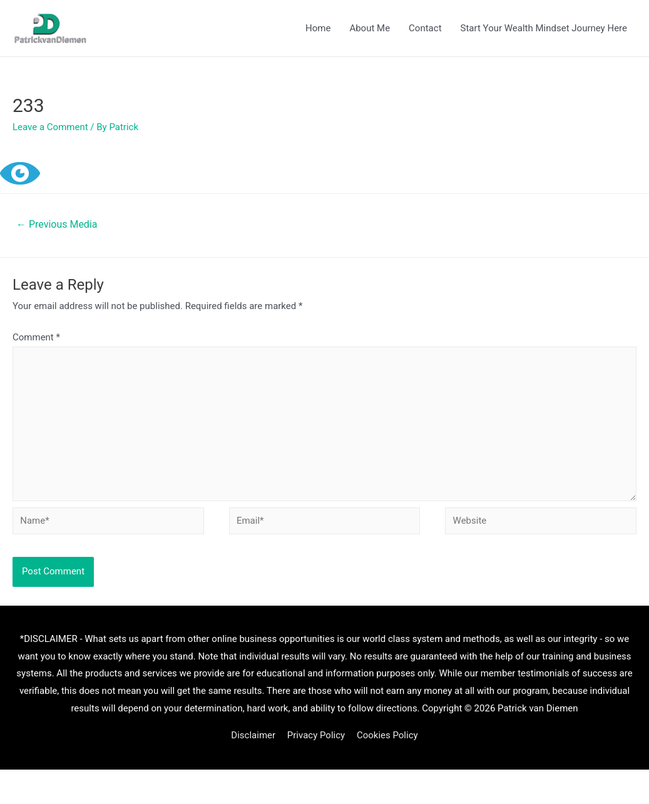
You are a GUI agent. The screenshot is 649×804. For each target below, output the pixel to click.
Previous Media (56, 224)
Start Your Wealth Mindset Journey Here (544, 28)
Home (317, 28)
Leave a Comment (50, 127)
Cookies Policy (387, 735)
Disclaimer (253, 735)
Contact (425, 28)
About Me (369, 28)
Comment (36, 337)
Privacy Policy (316, 735)
